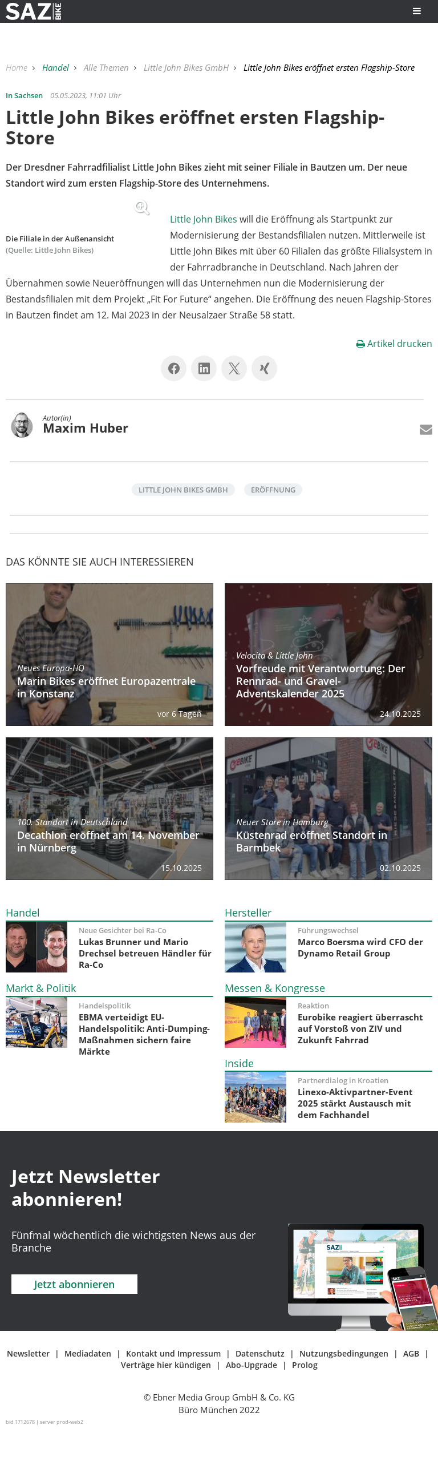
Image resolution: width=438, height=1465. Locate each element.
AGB (411, 1385)
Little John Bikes (203, 219)
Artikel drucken (394, 375)
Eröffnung (273, 521)
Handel (56, 67)
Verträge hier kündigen (166, 1396)
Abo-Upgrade (251, 1396)
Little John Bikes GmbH (187, 67)
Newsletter (28, 1385)
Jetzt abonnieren (74, 1316)
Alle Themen (107, 67)
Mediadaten (87, 1385)
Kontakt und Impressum (173, 1385)
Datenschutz (260, 1385)
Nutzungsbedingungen (343, 1385)
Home (18, 67)
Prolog (305, 1396)
